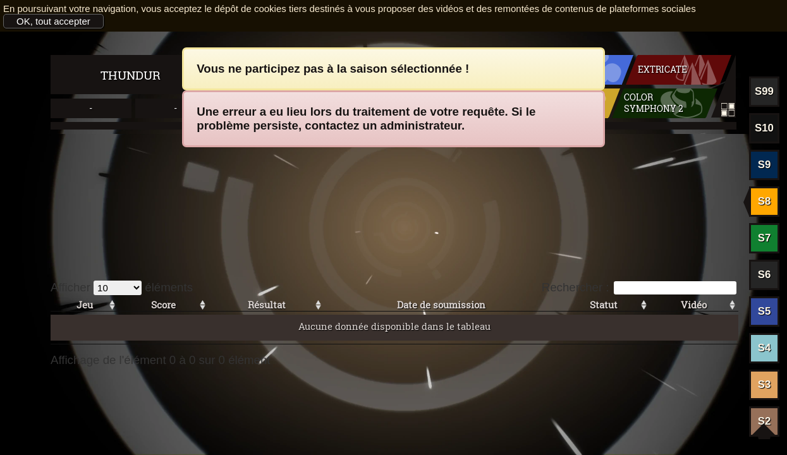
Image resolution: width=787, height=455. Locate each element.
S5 (764, 311)
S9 (764, 165)
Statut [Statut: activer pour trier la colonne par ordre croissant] (604, 304)
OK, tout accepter (53, 21)
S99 (764, 91)
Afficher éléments (122, 287)
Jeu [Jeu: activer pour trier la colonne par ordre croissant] (84, 304)
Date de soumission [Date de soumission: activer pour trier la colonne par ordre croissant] (441, 304)
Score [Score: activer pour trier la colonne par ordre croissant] (163, 304)
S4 (764, 348)
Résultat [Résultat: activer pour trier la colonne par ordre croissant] (267, 304)
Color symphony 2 (653, 103)
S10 (764, 128)
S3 (764, 385)
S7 (764, 238)
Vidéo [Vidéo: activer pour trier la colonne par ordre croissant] (694, 304)
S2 (764, 421)
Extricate (662, 69)
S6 (764, 275)
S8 (764, 201)
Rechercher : (639, 287)
